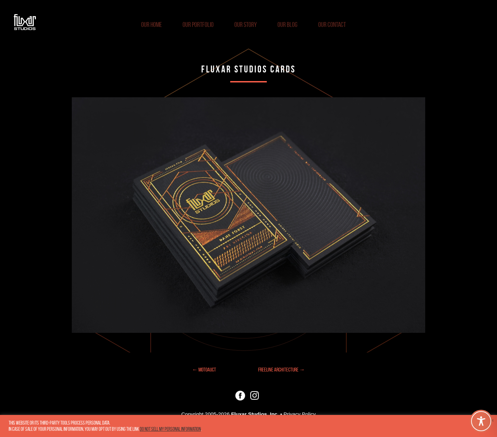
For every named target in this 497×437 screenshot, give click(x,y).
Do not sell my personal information (170, 429)
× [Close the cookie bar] (492, 420)
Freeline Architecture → (281, 370)
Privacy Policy (299, 414)
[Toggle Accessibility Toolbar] (481, 421)
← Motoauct (204, 370)
